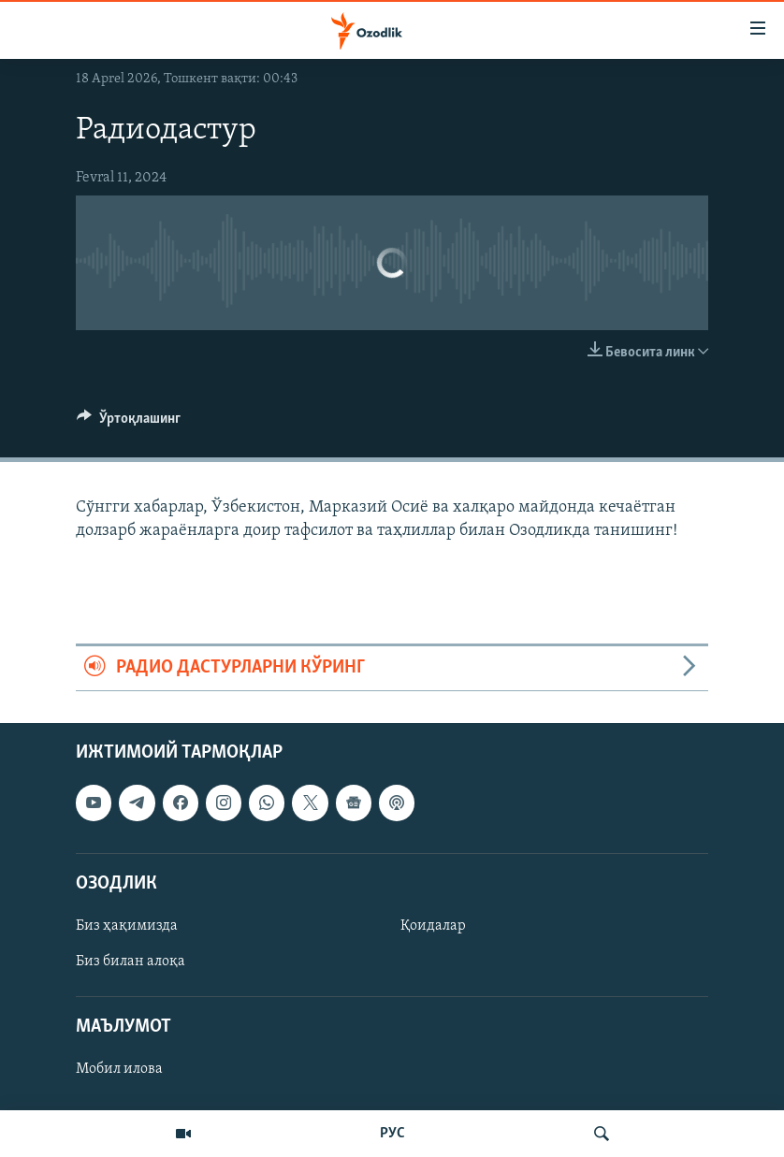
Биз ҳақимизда (127, 925)
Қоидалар (433, 925)
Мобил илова (119, 1069)
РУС (392, 1133)
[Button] (129, 423)
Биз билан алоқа (130, 961)
